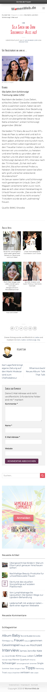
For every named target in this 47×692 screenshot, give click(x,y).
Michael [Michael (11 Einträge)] (5, 660)
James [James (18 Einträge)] (23, 650)
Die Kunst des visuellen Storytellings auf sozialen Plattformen (22, 584)
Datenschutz (14, 685)
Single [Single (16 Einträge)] (40, 663)
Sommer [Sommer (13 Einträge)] (5, 668)
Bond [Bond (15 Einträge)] (23, 636)
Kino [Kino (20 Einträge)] (18, 655)
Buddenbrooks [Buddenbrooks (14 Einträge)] (33, 636)
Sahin (23, 340)
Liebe (21, 15)
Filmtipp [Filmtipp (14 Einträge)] (6, 641)
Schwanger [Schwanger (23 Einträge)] (9, 663)
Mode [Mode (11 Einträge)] (10, 660)
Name (8, 425)
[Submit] (42, 475)
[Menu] (43, 8)
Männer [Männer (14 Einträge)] (16, 660)
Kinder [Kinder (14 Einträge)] (13, 656)
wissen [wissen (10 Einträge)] (36, 673)
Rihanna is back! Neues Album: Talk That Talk (35, 371)
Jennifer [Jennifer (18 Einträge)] (31, 650)
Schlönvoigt (31, 340)
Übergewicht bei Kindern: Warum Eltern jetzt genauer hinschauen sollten (26, 565)
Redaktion (23, 42)
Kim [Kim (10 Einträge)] (3, 656)
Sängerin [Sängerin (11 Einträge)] (18, 668)
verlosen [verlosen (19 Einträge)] (25, 672)
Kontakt (34, 685)
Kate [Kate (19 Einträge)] (39, 650)
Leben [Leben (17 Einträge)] (30, 656)
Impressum (25, 685)
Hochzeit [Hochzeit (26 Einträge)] (36, 645)
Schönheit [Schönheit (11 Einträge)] (33, 663)
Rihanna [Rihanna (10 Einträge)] (32, 660)
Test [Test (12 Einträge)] (23, 668)
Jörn (19, 340)
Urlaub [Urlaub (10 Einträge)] (9, 673)
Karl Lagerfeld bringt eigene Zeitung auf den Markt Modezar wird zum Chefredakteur (12, 371)
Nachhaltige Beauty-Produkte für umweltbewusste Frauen (27, 574)
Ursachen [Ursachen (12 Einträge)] (16, 673)
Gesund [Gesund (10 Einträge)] (27, 641)
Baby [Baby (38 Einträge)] (16, 635)
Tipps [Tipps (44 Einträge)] (30, 668)
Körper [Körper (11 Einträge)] (24, 656)
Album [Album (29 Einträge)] (7, 635)
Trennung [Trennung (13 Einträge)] (39, 668)
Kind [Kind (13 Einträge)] (7, 656)
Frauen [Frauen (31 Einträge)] (19, 640)
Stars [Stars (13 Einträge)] (12, 668)
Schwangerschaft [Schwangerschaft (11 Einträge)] (23, 663)
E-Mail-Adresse (12, 437)
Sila (38, 340)
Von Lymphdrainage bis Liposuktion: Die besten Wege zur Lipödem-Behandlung (26, 595)
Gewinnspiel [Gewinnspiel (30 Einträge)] (11, 645)
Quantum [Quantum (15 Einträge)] (24, 659)
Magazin (14, 15)
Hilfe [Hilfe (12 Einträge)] (27, 645)
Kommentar (11, 404)
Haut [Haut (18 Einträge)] (22, 645)
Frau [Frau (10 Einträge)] (11, 641)
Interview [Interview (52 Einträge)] (10, 650)
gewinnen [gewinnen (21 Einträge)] (36, 640)
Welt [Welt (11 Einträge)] (32, 673)
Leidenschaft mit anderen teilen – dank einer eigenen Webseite (26, 604)
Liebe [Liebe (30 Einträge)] (38, 655)
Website (9, 448)
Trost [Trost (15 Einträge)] (4, 672)
